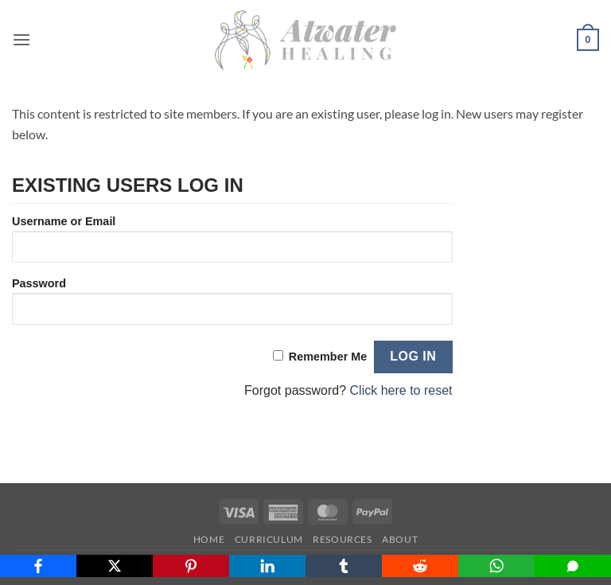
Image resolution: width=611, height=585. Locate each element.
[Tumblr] (344, 566)
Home (208, 539)
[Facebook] (38, 566)
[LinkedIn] (267, 566)
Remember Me (328, 356)
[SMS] (573, 566)
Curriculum (269, 539)
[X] (114, 566)
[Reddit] (420, 566)
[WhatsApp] (496, 566)
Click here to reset (401, 390)
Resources (342, 539)
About (400, 539)
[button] (21, 39)
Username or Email (63, 221)
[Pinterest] (191, 566)
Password (39, 283)
